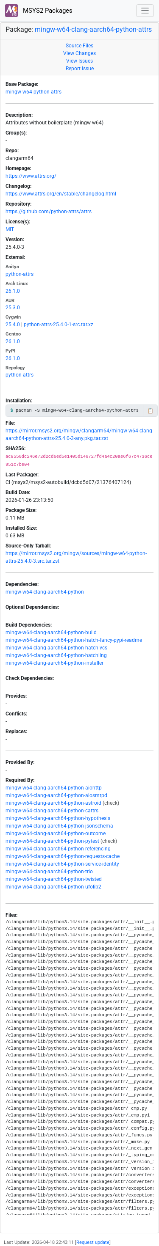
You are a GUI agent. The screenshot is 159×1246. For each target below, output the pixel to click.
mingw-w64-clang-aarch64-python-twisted (54, 879)
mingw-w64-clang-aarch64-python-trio (49, 872)
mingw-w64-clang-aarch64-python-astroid (53, 803)
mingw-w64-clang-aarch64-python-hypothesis (58, 818)
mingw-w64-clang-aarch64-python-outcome (56, 833)
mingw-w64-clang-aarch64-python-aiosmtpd (56, 795)
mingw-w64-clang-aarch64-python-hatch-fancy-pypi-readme (74, 640)
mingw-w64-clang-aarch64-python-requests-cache (63, 856)
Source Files (79, 46)
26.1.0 (13, 291)
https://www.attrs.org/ (31, 176)
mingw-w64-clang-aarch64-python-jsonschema (59, 826)
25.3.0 (13, 308)
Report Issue (80, 69)
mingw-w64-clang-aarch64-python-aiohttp (54, 788)
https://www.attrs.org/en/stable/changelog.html (61, 194)
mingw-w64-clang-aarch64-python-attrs (93, 29)
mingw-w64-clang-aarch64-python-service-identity (62, 864)
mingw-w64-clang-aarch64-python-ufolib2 (53, 887)
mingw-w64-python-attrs (33, 92)
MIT (10, 229)
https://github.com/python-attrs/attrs (49, 212)
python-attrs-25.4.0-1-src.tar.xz (58, 324)
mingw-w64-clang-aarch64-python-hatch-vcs (56, 648)
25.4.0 (13, 324)
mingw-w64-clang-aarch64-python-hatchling (56, 655)
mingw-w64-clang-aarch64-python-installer (54, 663)
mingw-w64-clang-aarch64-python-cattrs (52, 811)
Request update (92, 1242)
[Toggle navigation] (145, 10)
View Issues (79, 61)
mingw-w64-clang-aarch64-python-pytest (52, 841)
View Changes (79, 53)
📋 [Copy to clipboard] (150, 411)
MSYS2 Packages (39, 10)
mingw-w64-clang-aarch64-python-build (51, 632)
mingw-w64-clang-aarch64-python (45, 592)
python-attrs (19, 274)
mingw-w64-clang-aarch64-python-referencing (58, 849)
